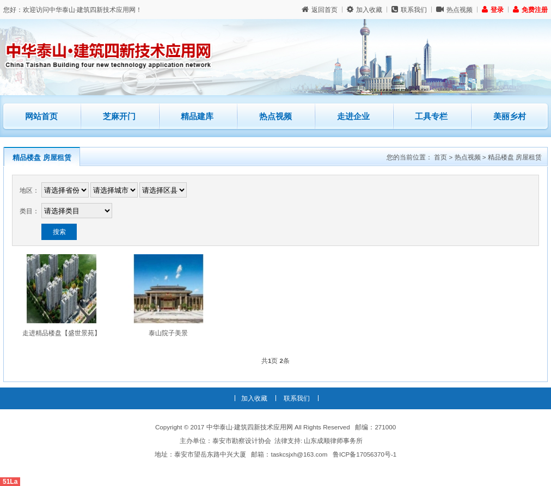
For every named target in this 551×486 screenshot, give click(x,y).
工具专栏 (431, 116)
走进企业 (353, 116)
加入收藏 (364, 9)
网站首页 (41, 116)
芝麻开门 (129, 112)
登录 (493, 9)
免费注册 (530, 9)
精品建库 (206, 112)
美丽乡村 (509, 116)
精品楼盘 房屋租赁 (42, 157)
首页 (440, 157)
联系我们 (409, 9)
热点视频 (454, 9)
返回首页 (320, 9)
